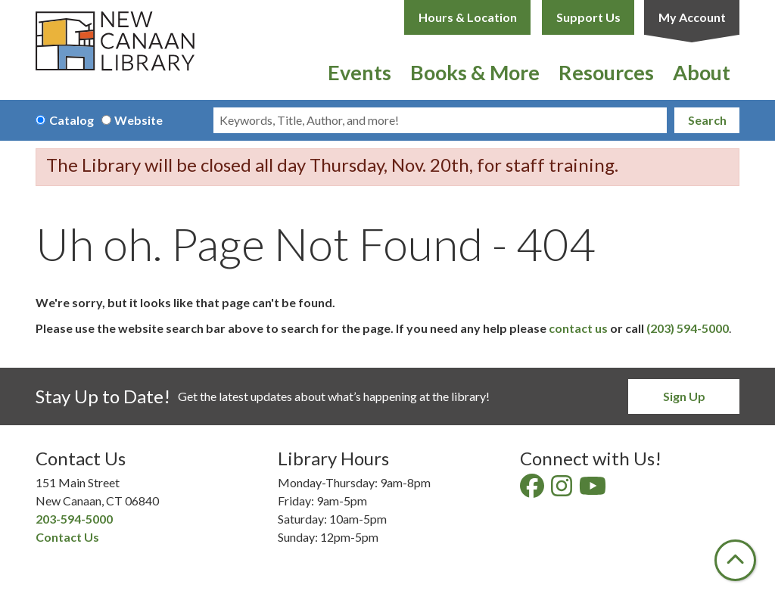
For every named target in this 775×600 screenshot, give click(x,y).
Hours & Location (468, 17)
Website (138, 120)
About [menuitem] (701, 72)
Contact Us (67, 537)
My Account (692, 17)
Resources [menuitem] (606, 72)
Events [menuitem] (359, 72)
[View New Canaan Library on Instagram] (562, 490)
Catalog (71, 120)
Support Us (588, 17)
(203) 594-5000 (687, 328)
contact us (578, 328)
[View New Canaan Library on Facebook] (533, 490)
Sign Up (684, 396)
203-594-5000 (74, 518)
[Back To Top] (735, 560)
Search (707, 120)
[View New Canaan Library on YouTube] (593, 490)
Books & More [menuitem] (475, 72)
